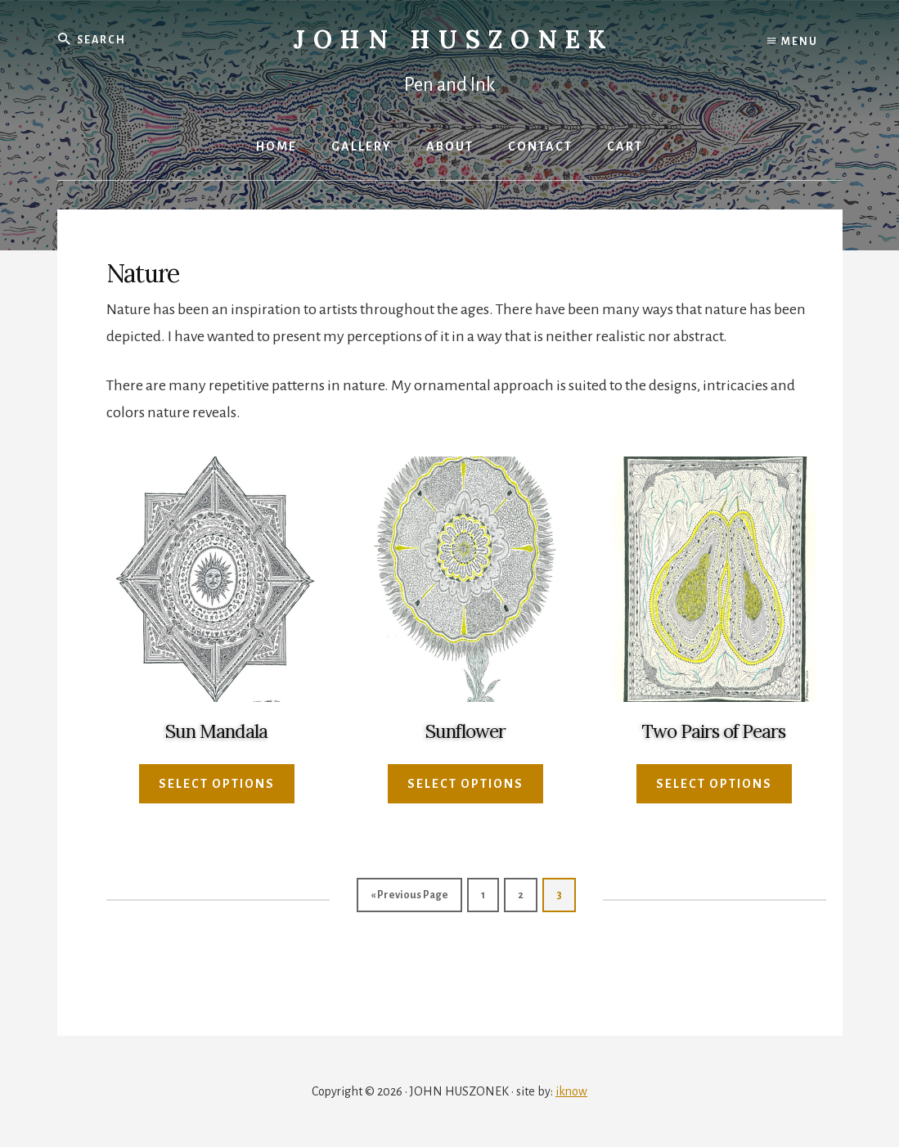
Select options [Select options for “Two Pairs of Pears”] (714, 783)
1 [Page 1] (483, 895)
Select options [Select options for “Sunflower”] (465, 783)
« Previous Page (409, 895)
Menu (792, 40)
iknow (571, 1091)
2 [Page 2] (521, 895)
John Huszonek (453, 39)
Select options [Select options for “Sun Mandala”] (217, 783)
